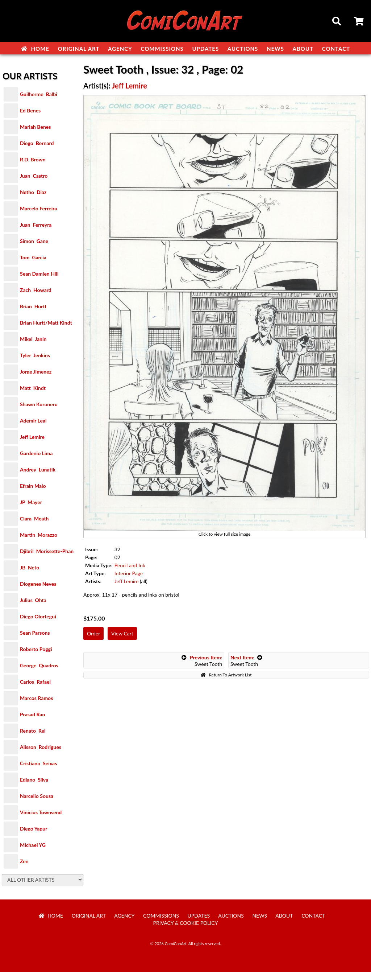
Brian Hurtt (33, 306)
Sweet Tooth (202, 660)
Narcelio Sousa (36, 796)
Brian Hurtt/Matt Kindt (46, 323)
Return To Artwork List (226, 674)
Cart (359, 22)
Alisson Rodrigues (40, 747)
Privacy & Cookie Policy (185, 923)
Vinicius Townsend (41, 812)
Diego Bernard (37, 143)
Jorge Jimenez (35, 371)
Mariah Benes (35, 127)
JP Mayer (31, 502)
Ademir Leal (33, 420)
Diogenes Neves (38, 584)
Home (35, 48)
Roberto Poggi (36, 649)
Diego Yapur (33, 828)
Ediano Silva (34, 780)
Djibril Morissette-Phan (47, 551)
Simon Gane (34, 241)
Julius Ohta (33, 600)
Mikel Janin (33, 339)
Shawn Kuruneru (39, 404)
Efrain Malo (33, 486)
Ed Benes (30, 110)
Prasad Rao (32, 714)
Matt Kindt (33, 388)
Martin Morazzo (38, 535)
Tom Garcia (33, 257)
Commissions (162, 48)
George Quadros (39, 665)
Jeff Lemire (32, 437)
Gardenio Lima (36, 453)
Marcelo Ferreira (38, 208)
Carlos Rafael (35, 682)
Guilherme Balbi (38, 94)
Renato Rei (32, 731)
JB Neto (29, 567)
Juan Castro (33, 176)
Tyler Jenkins (35, 355)
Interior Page (128, 573)
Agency (120, 48)
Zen (24, 861)
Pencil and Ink (129, 565)
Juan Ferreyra (35, 225)
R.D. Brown (33, 159)
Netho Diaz (33, 192)
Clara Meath (34, 518)
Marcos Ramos (36, 698)
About (303, 48)
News (275, 48)
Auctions (243, 48)
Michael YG (33, 845)
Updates (205, 48)
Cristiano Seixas (38, 763)
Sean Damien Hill (39, 274)
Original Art (79, 48)
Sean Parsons (35, 633)
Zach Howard (35, 290)
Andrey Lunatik (37, 469)
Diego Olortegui (38, 616)
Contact (336, 48)
